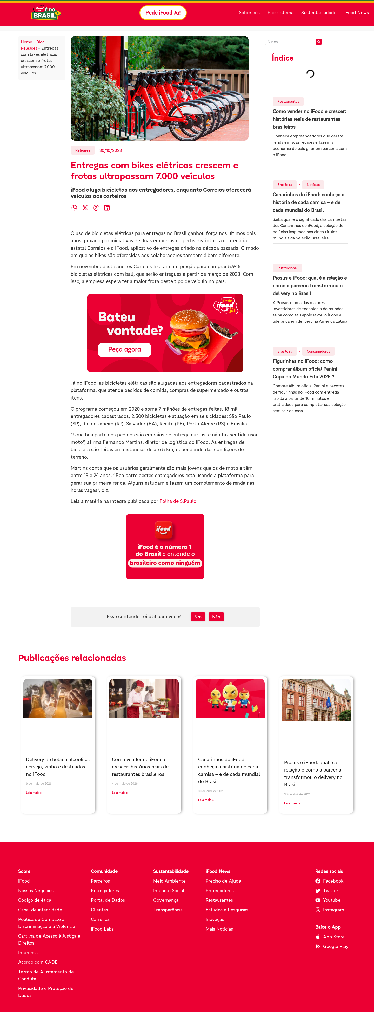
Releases (29, 48)
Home (26, 41)
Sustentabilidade (319, 12)
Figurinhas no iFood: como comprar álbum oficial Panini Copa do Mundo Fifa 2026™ (305, 369)
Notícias (313, 185)
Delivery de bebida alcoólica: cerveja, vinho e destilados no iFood (58, 767)
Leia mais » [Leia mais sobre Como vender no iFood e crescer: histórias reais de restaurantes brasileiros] (120, 793)
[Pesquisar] (319, 42)
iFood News (356, 12)
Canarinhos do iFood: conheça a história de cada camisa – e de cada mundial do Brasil (308, 202)
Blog (40, 41)
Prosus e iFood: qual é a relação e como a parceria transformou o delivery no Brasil (310, 285)
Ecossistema (280, 12)
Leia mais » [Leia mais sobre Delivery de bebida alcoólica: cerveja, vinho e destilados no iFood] (34, 793)
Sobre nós (249, 12)
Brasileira (284, 185)
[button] (74, 207)
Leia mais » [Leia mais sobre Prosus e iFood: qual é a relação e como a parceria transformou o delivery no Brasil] (292, 803)
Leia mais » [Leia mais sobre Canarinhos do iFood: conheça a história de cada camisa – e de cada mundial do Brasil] (206, 800)
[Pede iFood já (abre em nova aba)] (165, 333)
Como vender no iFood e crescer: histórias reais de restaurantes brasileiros (309, 119)
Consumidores (318, 351)
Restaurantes (288, 101)
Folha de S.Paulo (177, 501)
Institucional (287, 268)
